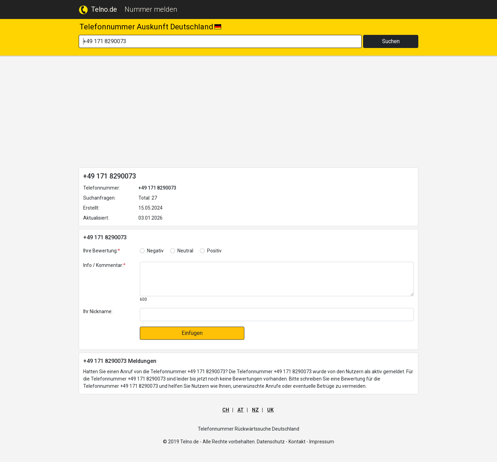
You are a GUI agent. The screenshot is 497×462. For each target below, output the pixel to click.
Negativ (155, 250)
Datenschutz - (272, 441)
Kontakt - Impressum (311, 441)
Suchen (391, 41)
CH (225, 410)
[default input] (277, 314)
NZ (255, 410)
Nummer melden (151, 9)
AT (240, 410)
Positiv (214, 250)
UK (270, 410)
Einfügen (192, 333)
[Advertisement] (248, 113)
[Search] (220, 41)
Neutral (185, 250)
